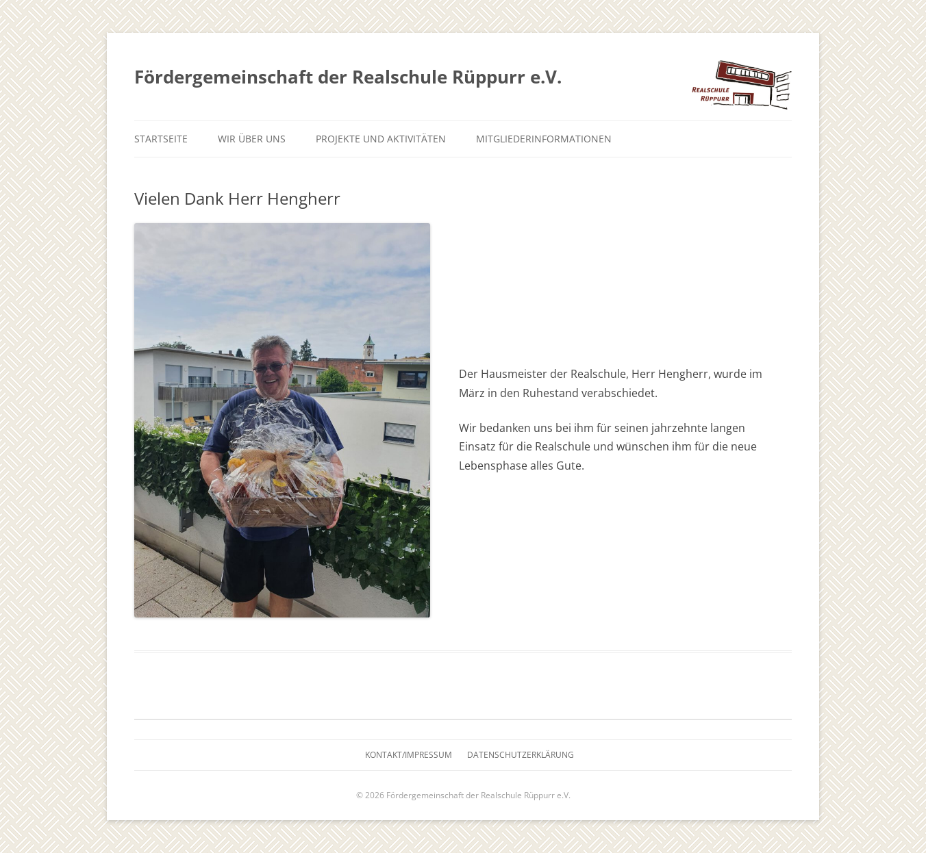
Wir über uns (252, 138)
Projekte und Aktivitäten (381, 138)
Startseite (161, 138)
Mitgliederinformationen (544, 138)
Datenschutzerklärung (520, 755)
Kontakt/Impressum (408, 755)
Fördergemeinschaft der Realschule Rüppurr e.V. (348, 76)
